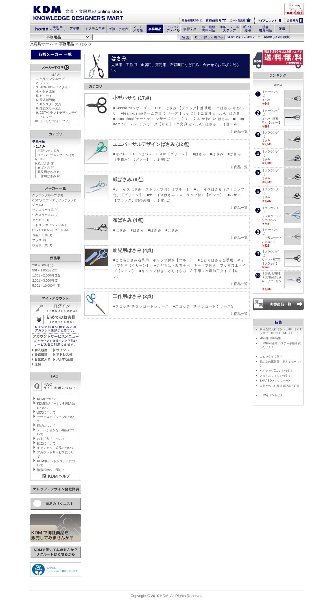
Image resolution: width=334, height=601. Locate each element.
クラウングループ (52, 78)
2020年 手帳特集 (270, 338)
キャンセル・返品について (55, 447)
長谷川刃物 (47, 100)
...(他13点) (229, 124)
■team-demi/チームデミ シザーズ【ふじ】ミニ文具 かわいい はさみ (171, 119)
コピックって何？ (271, 356)
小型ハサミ (48, 150)
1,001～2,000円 (46, 275)
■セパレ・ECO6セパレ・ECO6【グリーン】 (151, 154)
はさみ (41, 146)
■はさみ (199, 154)
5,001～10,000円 (46, 285)
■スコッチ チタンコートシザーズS (203, 306)
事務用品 (66, 44)
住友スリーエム (50, 108)
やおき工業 (47, 91)
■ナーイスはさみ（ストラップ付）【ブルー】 (151, 189)
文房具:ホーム (41, 44)
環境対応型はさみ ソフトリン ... (271, 281)
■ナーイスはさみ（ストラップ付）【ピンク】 (185, 195)
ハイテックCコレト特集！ (276, 370)
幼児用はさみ (49, 172)
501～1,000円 (44, 270)
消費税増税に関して (51, 469)
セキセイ (46, 95)
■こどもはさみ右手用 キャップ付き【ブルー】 (153, 260)
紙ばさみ (46, 163)
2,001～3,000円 (45, 280)
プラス (44, 83)
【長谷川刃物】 (271, 273)
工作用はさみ (49, 176)
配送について (46, 443)
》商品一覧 (239, 131)
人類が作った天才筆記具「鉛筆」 (281, 385)
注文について (46, 412)
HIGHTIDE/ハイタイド (55, 87)
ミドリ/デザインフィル (55, 121)
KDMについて (46, 399)
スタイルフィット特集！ (275, 375)
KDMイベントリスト (273, 395)
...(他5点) (162, 200)
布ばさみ (46, 167)
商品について (46, 425)
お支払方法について (51, 438)
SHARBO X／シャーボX (275, 380)
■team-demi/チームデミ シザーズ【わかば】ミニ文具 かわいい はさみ (180, 113)
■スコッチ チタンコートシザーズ (141, 306)
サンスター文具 (50, 104)
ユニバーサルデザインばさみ (151, 144)
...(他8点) (162, 159)
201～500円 (42, 265)
